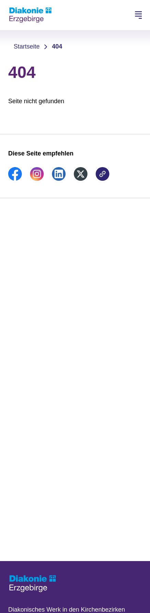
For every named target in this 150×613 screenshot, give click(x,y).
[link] (15, 178)
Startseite (27, 46)
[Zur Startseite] (30, 15)
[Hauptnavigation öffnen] (138, 15)
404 (57, 46)
